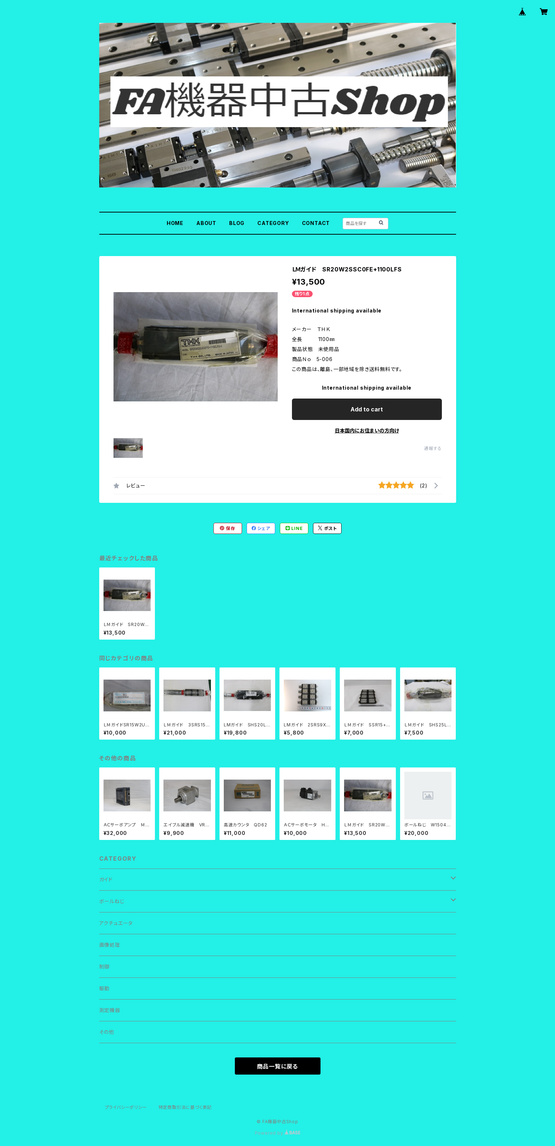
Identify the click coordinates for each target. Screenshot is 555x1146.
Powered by (278, 1133)
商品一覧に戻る (277, 1066)
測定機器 (109, 1010)
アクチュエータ (116, 923)
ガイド (106, 879)
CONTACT (316, 223)
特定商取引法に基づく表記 (185, 1107)
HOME (175, 223)
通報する (433, 448)
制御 (104, 967)
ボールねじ (112, 901)
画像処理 (109, 945)
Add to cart (366, 409)
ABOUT (206, 223)
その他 (106, 1032)
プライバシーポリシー (126, 1107)
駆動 (104, 988)
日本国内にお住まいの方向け (367, 430)
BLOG (236, 223)
